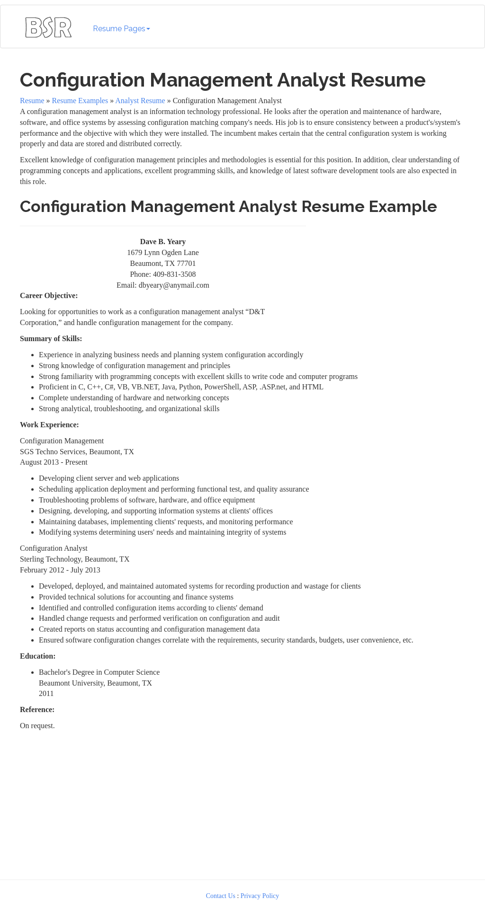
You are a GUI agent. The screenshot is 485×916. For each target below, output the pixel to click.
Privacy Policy (260, 895)
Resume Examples (80, 101)
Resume (32, 101)
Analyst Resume (140, 101)
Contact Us (220, 895)
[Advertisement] (388, 279)
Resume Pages (121, 28)
